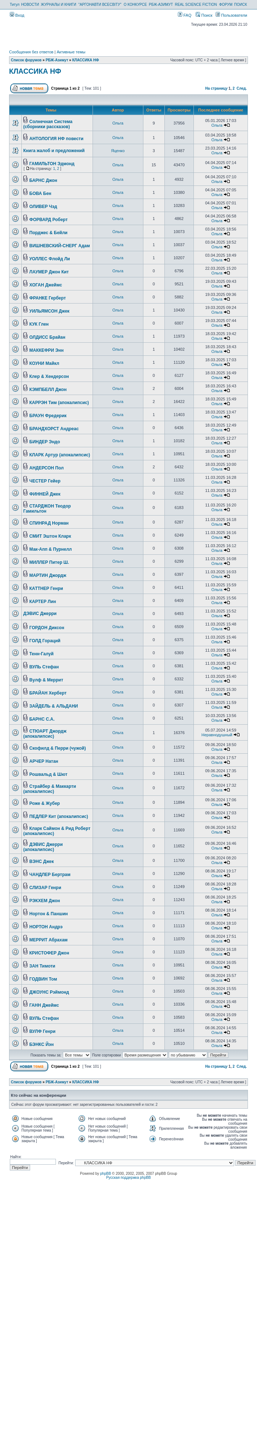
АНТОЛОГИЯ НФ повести (56, 138)
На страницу (216, 88)
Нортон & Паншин (48, 913)
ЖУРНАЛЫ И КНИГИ (58, 5)
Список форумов (26, 60)
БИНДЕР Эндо (44, 441)
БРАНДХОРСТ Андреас (54, 428)
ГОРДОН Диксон (46, 627)
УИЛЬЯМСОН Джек (49, 311)
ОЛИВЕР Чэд (43, 206)
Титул (15, 5)
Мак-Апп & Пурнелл (50, 549)
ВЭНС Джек (41, 861)
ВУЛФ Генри (42, 1031)
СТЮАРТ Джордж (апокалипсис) (44, 734)
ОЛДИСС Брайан (47, 337)
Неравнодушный (216, 735)
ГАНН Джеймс (44, 1005)
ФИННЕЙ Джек (45, 494)
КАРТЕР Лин (42, 601)
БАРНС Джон (43, 180)
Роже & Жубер (44, 803)
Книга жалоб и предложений (54, 150)
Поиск (204, 15)
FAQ (184, 15)
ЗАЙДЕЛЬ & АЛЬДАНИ (53, 706)
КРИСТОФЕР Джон (49, 953)
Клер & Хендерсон (49, 376)
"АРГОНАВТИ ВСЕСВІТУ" (99, 5)
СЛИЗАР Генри (45, 887)
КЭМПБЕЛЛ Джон (48, 389)
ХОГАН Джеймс (45, 285)
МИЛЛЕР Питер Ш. (49, 562)
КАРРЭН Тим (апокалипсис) (59, 402)
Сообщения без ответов (31, 52)
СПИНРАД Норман (49, 523)
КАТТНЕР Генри (46, 588)
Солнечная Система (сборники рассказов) (47, 124)
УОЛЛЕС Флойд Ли (49, 258)
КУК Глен (39, 324)
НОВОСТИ (30, 5)
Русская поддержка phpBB (128, 1178)
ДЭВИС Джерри (40, 613)
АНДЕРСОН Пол (46, 468)
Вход (17, 15)
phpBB (105, 1174)
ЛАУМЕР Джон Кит (49, 271)
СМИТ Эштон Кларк (50, 536)
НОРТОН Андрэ (46, 926)
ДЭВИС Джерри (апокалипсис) (43, 847)
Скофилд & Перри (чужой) (57, 748)
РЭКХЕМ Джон (44, 900)
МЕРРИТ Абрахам (48, 939)
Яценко (118, 150)
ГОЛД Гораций (45, 640)
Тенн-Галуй (41, 653)
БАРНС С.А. (42, 719)
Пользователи (231, 15)
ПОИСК (240, 5)
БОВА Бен (40, 193)
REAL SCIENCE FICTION (196, 5)
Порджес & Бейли (48, 232)
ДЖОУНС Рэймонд (49, 992)
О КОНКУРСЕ (135, 5)
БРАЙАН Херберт (48, 693)
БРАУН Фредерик (48, 415)
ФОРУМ (226, 5)
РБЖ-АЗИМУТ (161, 5)
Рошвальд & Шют (48, 774)
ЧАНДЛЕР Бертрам (49, 874)
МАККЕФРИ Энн (46, 350)
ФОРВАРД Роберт (48, 219)
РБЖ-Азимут (57, 60)
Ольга (117, 123)
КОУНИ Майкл (44, 363)
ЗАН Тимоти (42, 966)
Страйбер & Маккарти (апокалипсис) (49, 789)
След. (242, 88)
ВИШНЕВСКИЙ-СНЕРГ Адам (59, 245)
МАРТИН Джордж (47, 575)
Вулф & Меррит (46, 680)
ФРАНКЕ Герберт (47, 298)
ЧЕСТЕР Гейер (45, 481)
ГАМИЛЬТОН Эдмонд (51, 163)
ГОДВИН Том (43, 979)
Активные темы (71, 52)
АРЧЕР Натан (43, 761)
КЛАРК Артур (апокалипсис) (59, 454)
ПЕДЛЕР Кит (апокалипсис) (58, 816)
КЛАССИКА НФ (85, 60)
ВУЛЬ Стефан (44, 666)
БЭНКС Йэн (41, 1044)
